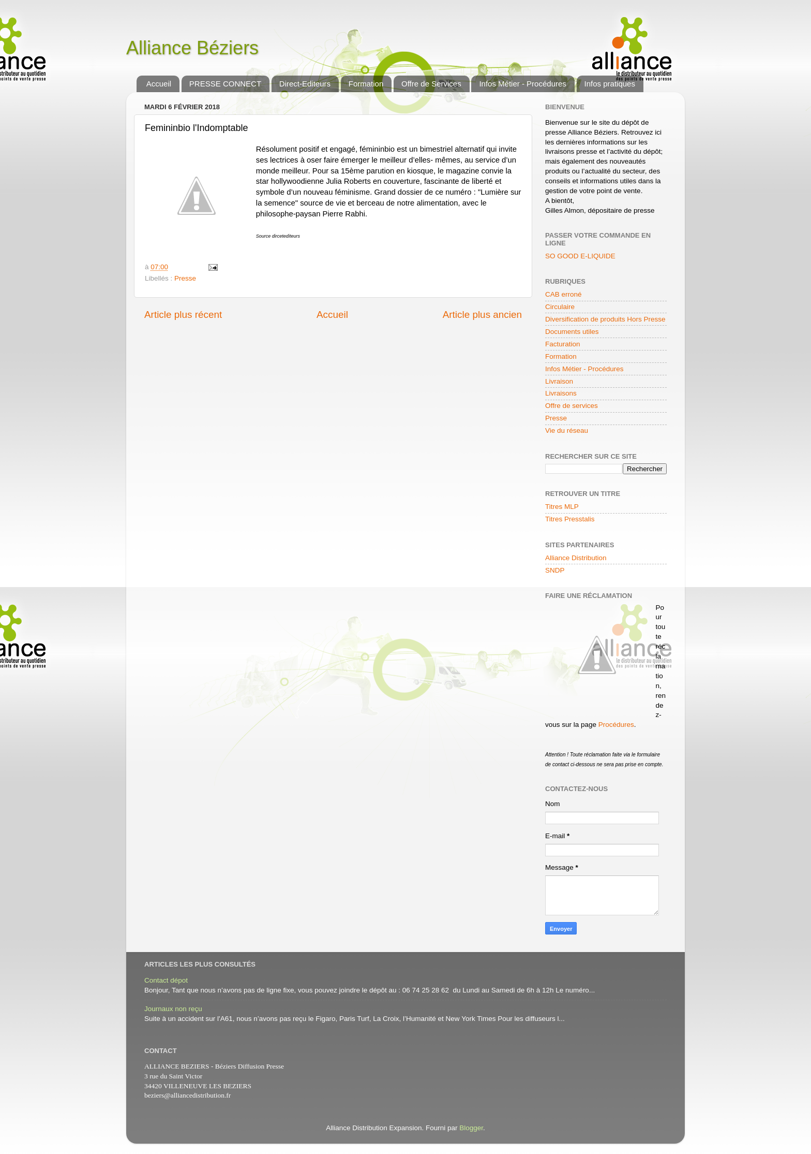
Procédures (616, 724)
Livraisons (561, 393)
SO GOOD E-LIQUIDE (580, 256)
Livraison (559, 381)
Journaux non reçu (173, 1009)
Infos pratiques (609, 83)
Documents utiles (572, 331)
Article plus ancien (482, 314)
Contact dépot (166, 980)
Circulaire (560, 307)
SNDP (555, 570)
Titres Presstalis (570, 519)
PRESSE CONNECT (225, 83)
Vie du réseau (566, 430)
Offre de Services (431, 83)
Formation (366, 83)
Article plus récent (183, 314)
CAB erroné (563, 294)
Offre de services (571, 406)
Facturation (562, 344)
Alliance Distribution (576, 558)
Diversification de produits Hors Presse (605, 319)
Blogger (471, 1128)
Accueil (158, 83)
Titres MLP (562, 506)
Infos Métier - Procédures (522, 83)
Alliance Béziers (192, 48)
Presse (185, 278)
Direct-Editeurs (305, 83)
